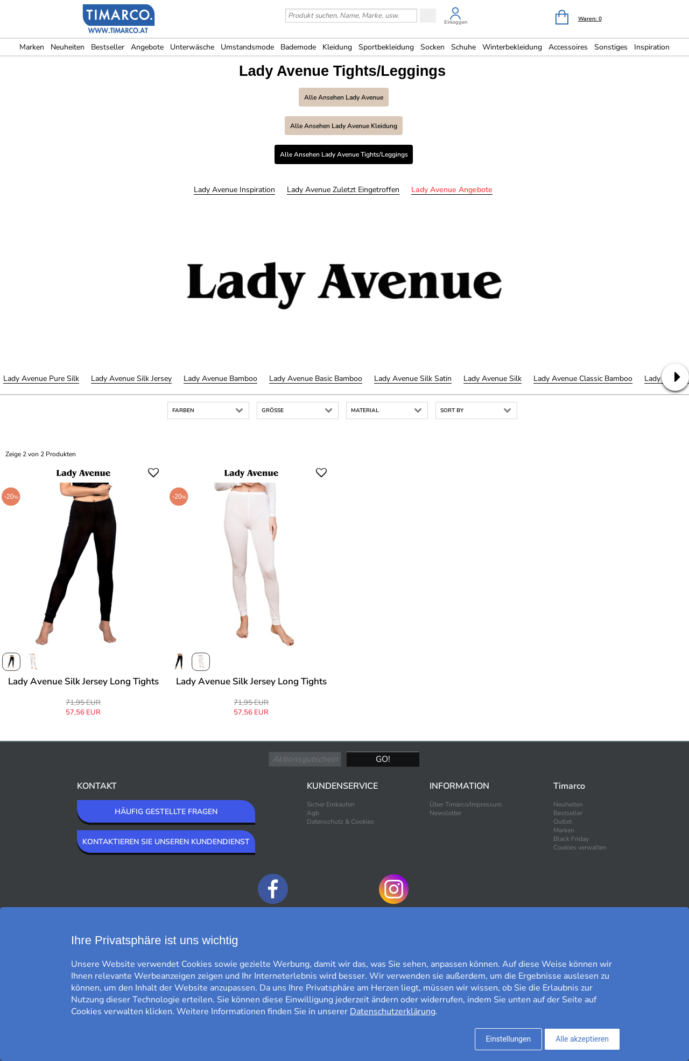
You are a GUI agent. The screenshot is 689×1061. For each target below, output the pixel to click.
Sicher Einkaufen (331, 804)
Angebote (147, 47)
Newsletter (445, 813)
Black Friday (571, 838)
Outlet (562, 821)
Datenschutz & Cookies (340, 821)
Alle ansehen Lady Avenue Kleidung (343, 126)
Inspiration (652, 47)
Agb (313, 813)
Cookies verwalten (580, 847)
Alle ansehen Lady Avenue (343, 97)
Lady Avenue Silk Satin (413, 378)
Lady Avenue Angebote (452, 190)
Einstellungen (508, 1039)
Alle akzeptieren (582, 1039)
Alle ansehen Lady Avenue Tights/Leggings (344, 154)
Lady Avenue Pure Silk (41, 378)
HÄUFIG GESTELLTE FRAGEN (166, 812)
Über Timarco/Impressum (466, 804)
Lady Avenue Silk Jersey (131, 378)
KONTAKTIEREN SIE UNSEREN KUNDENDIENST (166, 842)
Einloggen (455, 22)
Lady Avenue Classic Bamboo (582, 378)
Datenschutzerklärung (392, 1011)
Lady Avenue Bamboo (220, 378)
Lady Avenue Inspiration (234, 190)
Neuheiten (68, 47)
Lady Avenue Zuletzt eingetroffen (343, 190)
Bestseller (107, 47)
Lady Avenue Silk (492, 378)
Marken (31, 47)
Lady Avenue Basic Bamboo (315, 378)
